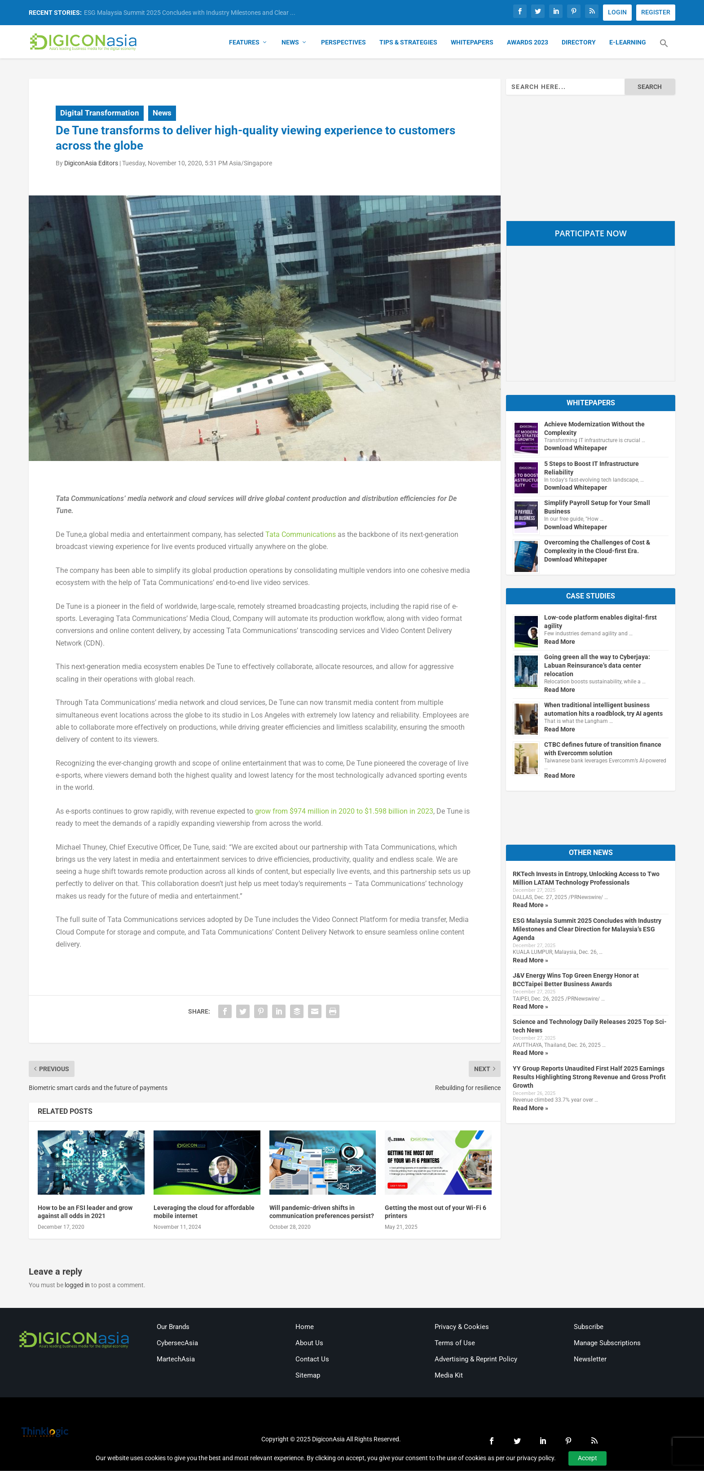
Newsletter (590, 1360)
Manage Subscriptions (607, 1344)
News (290, 43)
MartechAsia (176, 1360)
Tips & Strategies (408, 43)
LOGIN (617, 12)
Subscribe (588, 1328)
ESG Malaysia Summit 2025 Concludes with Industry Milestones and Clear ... (189, 12)
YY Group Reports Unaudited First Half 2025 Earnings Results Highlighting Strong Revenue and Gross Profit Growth (589, 1077)
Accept (587, 1458)
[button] (664, 49)
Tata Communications (300, 535)
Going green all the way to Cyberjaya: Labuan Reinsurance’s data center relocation (597, 666)
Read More (559, 642)
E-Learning (627, 43)
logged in (77, 1285)
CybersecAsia (177, 1344)
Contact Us (312, 1360)
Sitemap (307, 1376)
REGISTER (655, 12)
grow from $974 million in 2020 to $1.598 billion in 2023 (344, 812)
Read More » (530, 905)
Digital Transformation (99, 113)
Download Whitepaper (575, 448)
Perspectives (343, 43)
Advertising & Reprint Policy (476, 1360)
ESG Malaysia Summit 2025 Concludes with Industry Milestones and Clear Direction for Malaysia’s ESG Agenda (587, 929)
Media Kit (449, 1376)
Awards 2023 (527, 43)
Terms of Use (455, 1344)
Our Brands (173, 1328)
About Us (309, 1344)
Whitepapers (472, 43)
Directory (579, 43)
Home (304, 1328)
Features (244, 43)
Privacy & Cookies (462, 1328)
